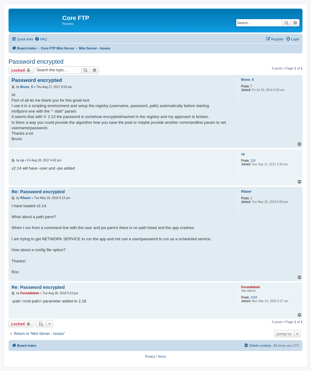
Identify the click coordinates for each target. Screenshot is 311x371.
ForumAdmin (250, 287)
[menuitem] (41, 39)
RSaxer (246, 191)
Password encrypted (36, 61)
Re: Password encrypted (38, 191)
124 (253, 160)
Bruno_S (247, 79)
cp (243, 154)
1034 (254, 297)
